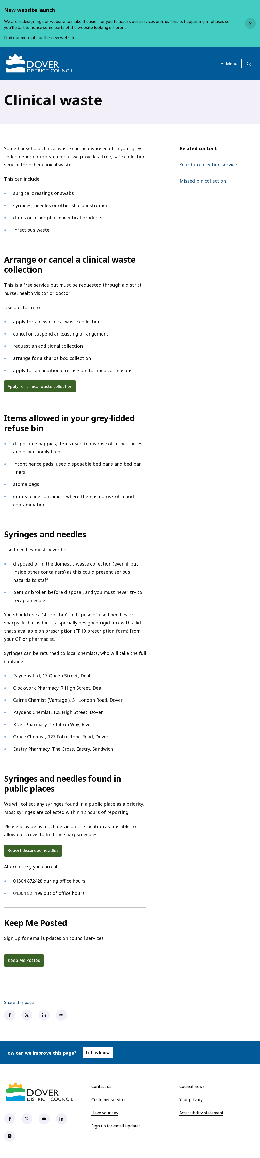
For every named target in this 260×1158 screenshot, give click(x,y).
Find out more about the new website (39, 37)
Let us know (98, 1052)
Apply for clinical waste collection (40, 386)
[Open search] (249, 63)
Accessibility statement (201, 1113)
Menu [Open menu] (228, 63)
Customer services (108, 1099)
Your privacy (191, 1099)
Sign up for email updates (116, 1126)
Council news (192, 1086)
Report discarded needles (33, 850)
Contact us (101, 1086)
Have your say (104, 1113)
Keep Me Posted (24, 960)
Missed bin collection (203, 181)
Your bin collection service (208, 165)
